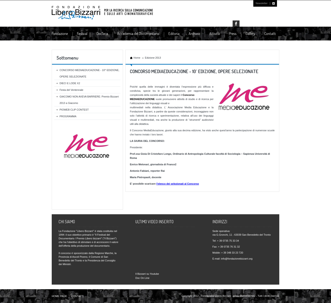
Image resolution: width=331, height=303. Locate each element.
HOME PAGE (59, 296)
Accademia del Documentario (138, 33)
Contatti (270, 33)
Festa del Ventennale (71, 90)
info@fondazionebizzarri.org (236, 258)
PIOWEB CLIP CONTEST (74, 109)
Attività (214, 33)
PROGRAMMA (68, 116)
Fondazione (60, 33)
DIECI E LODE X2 (70, 83)
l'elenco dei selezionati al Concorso (177, 183)
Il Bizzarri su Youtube (147, 273)
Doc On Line (142, 278)
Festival (82, 33)
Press (232, 33)
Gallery (250, 33)
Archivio (194, 33)
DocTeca (102, 33)
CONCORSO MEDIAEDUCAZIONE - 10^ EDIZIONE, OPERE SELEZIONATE (89, 73)
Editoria (174, 33)
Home (137, 57)
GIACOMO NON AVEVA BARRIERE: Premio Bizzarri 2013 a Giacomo (89, 99)
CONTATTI (77, 296)
